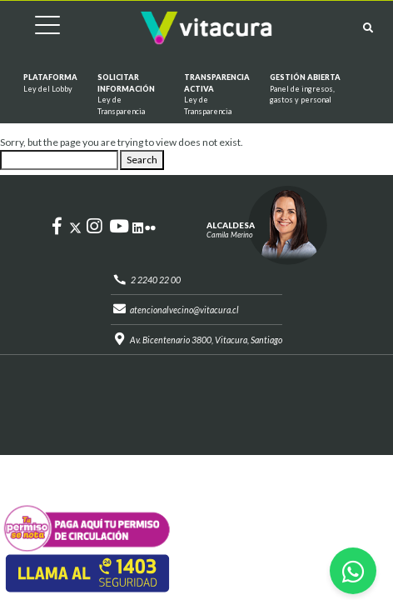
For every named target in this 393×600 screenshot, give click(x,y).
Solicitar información (130, 94)
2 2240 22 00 (156, 280)
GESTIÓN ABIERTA (313, 89)
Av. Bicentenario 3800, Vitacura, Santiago (206, 340)
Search (142, 159)
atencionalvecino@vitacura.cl (184, 310)
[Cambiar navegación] (35, 28)
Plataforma (50, 83)
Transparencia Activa (217, 94)
